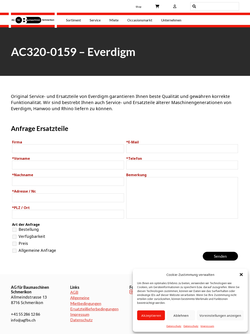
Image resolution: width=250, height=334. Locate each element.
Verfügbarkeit (32, 236)
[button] (241, 274)
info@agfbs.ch (23, 320)
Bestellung (29, 229)
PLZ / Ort (21, 207)
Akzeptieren (151, 315)
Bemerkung (136, 175)
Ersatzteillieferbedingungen (94, 308)
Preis (23, 243)
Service (95, 20)
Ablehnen (181, 315)
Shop (138, 6)
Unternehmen (171, 20)
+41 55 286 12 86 (25, 314)
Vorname (21, 158)
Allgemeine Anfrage (37, 250)
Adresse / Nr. (24, 191)
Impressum (207, 326)
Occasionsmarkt (139, 20)
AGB (74, 292)
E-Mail (132, 142)
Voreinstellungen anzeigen (220, 315)
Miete (114, 20)
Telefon (134, 158)
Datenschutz (173, 326)
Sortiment (73, 20)
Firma (17, 142)
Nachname (22, 175)
